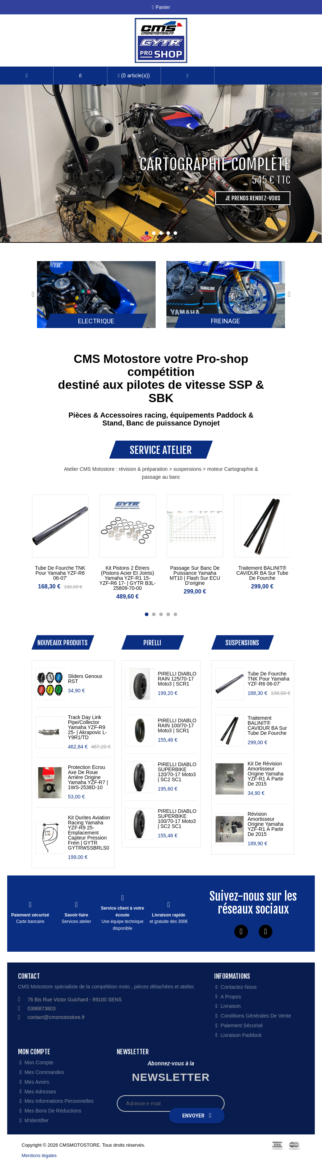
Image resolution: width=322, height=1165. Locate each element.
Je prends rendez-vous (252, 198)
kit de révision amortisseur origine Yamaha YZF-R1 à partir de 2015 (266, 774)
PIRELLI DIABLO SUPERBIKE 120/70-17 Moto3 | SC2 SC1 (177, 771)
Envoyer (197, 1115)
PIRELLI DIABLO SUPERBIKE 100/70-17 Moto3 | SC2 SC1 (177, 818)
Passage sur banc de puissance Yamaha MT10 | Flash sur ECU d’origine (195, 575)
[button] (80, 76)
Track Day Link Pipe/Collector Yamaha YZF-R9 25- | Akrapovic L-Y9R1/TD (87, 727)
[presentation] (33, 295)
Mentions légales (39, 1155)
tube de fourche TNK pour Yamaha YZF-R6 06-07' (60, 573)
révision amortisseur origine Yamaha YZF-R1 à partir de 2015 (266, 824)
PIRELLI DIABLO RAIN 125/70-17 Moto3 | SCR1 (177, 679)
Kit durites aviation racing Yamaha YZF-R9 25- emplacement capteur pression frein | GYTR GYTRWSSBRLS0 (89, 833)
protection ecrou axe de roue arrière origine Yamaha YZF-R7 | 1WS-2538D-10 (88, 777)
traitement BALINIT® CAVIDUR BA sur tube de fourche (262, 573)
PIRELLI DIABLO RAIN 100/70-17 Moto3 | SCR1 (177, 725)
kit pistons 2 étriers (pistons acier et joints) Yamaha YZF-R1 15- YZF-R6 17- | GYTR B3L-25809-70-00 (127, 578)
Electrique (96, 321)
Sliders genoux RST (85, 678)
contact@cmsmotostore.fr (56, 1017)
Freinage (225, 321)
